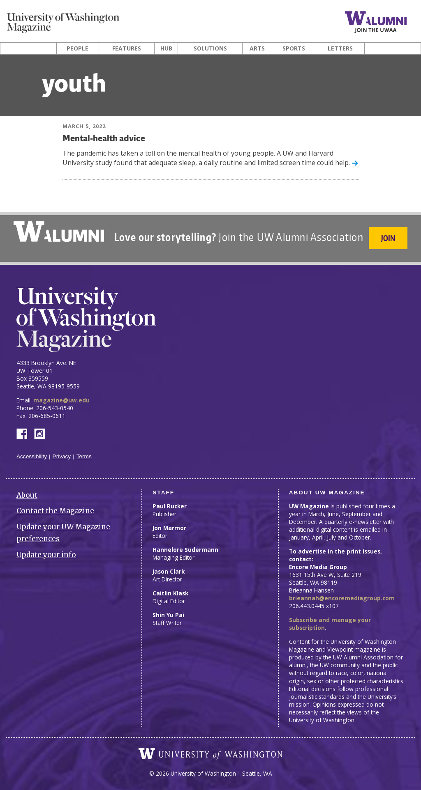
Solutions (210, 48)
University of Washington (210, 751)
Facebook (25, 431)
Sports (293, 48)
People (77, 48)
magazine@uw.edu (61, 398)
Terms (84, 454)
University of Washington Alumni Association (58, 231)
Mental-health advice (105, 139)
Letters (340, 48)
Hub (166, 48)
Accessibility (31, 454)
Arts (257, 48)
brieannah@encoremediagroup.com (342, 595)
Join (389, 238)
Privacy (62, 454)
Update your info (46, 552)
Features (126, 48)
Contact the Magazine (55, 508)
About (26, 492)
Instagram (42, 431)
